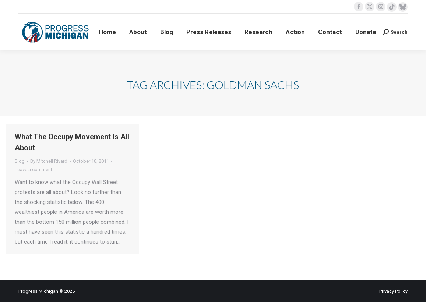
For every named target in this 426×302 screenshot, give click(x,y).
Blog (20, 161)
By (48, 161)
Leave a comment (33, 169)
